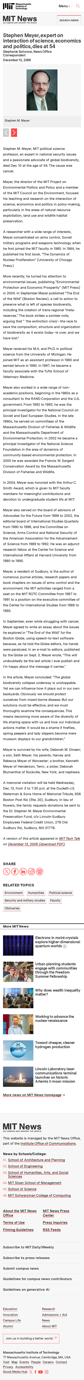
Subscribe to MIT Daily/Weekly (28, 1247)
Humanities (36, 893)
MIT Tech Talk (69, 838)
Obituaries (12, 908)
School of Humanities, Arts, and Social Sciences (38, 1175)
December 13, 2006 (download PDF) (36, 844)
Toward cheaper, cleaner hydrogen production (55, 1045)
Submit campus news (21, 1268)
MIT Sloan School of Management (34, 1183)
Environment (14, 893)
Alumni (8, 1326)
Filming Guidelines (18, 1230)
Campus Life (12, 1320)
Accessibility (24, 1367)
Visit (6, 1362)
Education (10, 1309)
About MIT (49, 1326)
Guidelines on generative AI (26, 1290)
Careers (48, 1362)
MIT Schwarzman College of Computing (39, 1195)
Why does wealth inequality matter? (57, 992)
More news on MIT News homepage (32, 1095)
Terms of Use (14, 1222)
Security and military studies (25, 900)
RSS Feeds (52, 1230)
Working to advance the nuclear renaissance (54, 1018)
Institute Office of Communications (48, 1143)
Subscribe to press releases (26, 1258)
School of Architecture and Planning (36, 1160)
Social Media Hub (15, 1372)
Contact (61, 1362)
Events (24, 1362)
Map (14, 1362)
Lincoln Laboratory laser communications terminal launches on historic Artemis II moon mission (56, 1075)
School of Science (22, 1189)
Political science (60, 893)
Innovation (10, 1315)
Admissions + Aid (54, 1315)
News (46, 1320)
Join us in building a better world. (31, 1338)
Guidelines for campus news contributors (37, 1279)
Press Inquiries (55, 1222)
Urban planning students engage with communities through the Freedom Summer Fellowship (56, 970)
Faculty (55, 900)
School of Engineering (25, 1166)
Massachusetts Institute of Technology (31, 1352)
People (36, 1362)
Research (48, 1309)
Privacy (8, 1367)
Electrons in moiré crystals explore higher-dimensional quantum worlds (57, 942)
